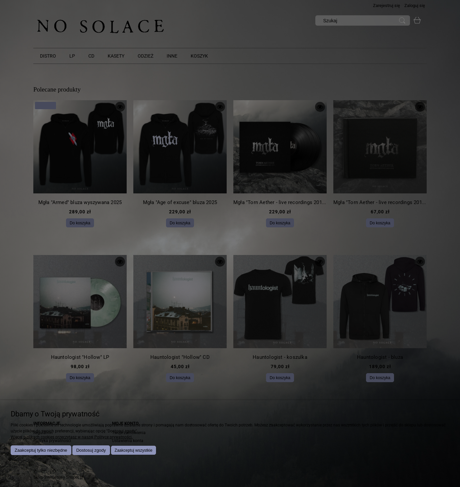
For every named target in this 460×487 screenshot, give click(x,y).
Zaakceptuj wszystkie (133, 450)
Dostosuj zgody (91, 450)
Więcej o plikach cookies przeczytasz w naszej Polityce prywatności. (72, 437)
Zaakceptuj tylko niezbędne (41, 450)
